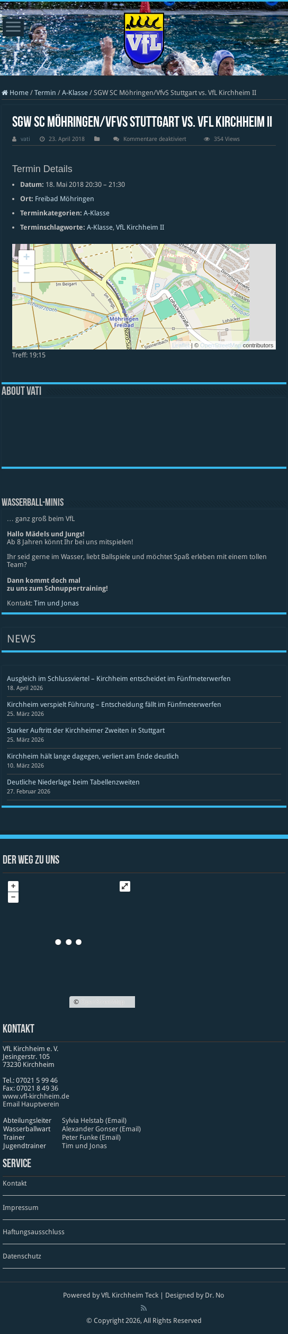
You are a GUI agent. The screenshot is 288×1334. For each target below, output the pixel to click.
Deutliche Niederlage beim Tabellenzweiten (73, 782)
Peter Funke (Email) (91, 1137)
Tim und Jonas (56, 603)
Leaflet (181, 345)
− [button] (26, 274)
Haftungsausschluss (34, 1232)
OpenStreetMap (220, 345)
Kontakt (14, 1183)
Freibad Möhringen (64, 199)
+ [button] (26, 258)
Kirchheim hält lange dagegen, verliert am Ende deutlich (93, 756)
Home (15, 93)
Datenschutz (22, 1256)
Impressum (21, 1208)
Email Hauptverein (31, 1104)
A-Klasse (75, 93)
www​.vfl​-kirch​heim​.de (36, 1096)
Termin (45, 93)
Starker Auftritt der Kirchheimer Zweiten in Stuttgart (86, 730)
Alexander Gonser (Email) (101, 1129)
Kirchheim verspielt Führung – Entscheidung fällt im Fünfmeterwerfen (114, 704)
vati (25, 139)
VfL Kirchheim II (140, 227)
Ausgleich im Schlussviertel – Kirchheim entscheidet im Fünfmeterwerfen (119, 679)
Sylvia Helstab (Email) (94, 1120)
